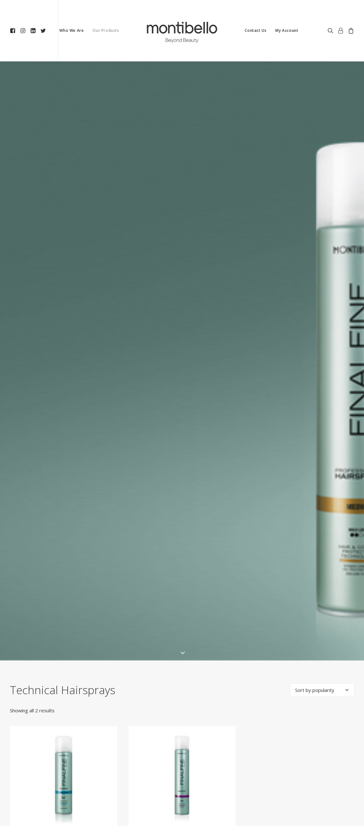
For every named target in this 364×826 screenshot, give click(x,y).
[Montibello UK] (182, 30)
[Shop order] (322, 654)
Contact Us (255, 30)
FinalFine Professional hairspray (182, 804)
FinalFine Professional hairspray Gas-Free (63, 804)
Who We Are (71, 30)
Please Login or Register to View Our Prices (63, 817)
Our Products (106, 30)
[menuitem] (14, 30)
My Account (286, 30)
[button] (14, 30)
